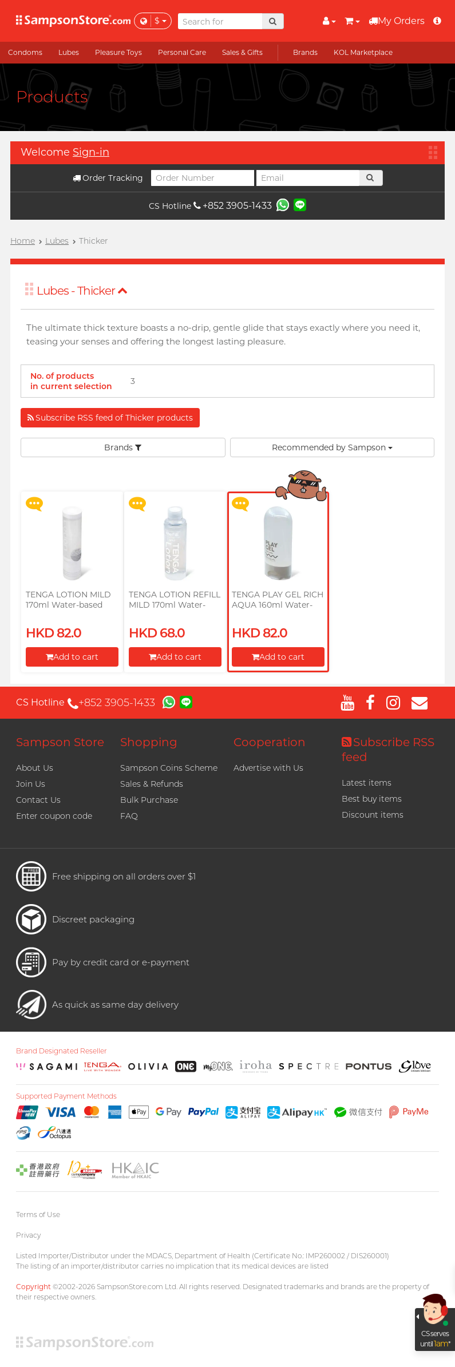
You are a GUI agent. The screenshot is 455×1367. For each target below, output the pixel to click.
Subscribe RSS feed (388, 749)
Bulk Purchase (149, 800)
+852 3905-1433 (232, 205)
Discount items (372, 815)
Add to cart (72, 657)
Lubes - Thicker (82, 291)
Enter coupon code (54, 816)
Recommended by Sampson (332, 447)
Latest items (366, 783)
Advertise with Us (268, 768)
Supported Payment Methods (66, 1096)
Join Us (30, 784)
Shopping (148, 742)
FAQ (129, 816)
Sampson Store (60, 742)
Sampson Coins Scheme (168, 768)
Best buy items (372, 799)
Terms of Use (38, 1214)
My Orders (397, 20)
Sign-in (91, 152)
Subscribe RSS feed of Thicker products (110, 418)
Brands (122, 447)
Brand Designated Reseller (61, 1051)
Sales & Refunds (151, 784)
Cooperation (270, 742)
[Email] (307, 178)
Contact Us (38, 800)
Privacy (28, 1235)
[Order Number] (202, 178)
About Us (34, 768)
